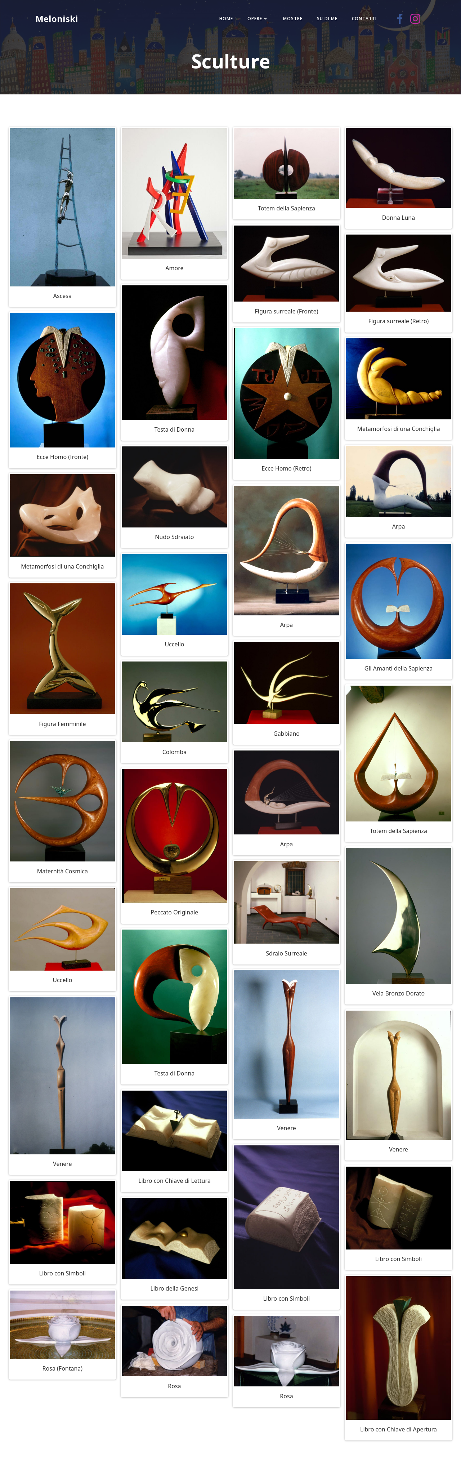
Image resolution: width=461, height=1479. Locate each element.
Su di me (324, 19)
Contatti (361, 19)
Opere (254, 19)
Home (223, 19)
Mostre (289, 19)
